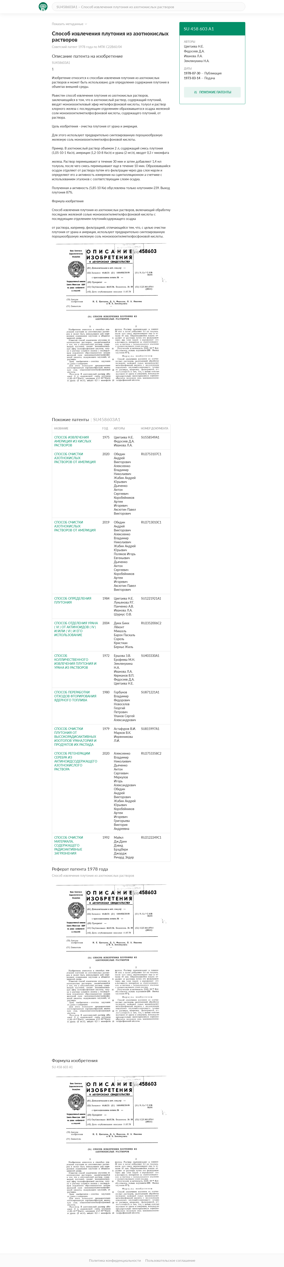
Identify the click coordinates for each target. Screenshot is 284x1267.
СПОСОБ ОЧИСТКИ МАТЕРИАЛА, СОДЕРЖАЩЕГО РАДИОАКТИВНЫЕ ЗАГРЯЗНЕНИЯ (68, 845)
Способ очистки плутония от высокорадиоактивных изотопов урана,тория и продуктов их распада (75, 736)
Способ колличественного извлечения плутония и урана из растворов (75, 661)
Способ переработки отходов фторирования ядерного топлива (75, 696)
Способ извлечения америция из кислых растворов (72, 441)
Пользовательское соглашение (170, 1260)
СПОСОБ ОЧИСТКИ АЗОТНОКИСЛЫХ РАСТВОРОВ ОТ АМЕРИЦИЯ (75, 458)
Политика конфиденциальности (115, 1260)
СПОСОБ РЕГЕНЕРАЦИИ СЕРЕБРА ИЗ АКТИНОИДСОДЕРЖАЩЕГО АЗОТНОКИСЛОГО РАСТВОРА (75, 761)
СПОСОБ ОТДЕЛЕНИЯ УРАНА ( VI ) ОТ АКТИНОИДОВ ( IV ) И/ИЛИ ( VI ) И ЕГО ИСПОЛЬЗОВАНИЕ (76, 629)
